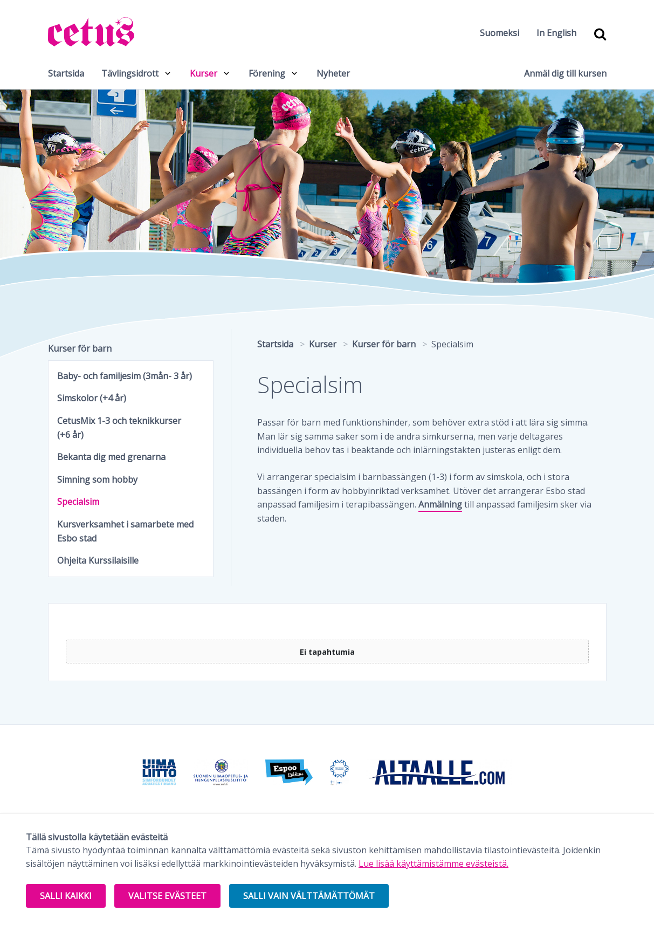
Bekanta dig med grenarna (111, 457)
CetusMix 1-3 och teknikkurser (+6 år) (119, 428)
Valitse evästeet (167, 896)
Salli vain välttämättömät (309, 896)
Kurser (203, 73)
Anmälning (440, 504)
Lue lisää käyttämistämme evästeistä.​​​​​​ (433, 863)
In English (556, 33)
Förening (267, 73)
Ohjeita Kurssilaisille (98, 560)
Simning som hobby (97, 479)
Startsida (66, 73)
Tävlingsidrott (130, 73)
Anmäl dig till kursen (565, 73)
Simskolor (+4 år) (91, 398)
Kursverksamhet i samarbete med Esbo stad (125, 531)
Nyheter (333, 73)
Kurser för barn (80, 348)
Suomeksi (499, 33)
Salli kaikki (66, 896)
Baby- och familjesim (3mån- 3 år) (124, 376)
